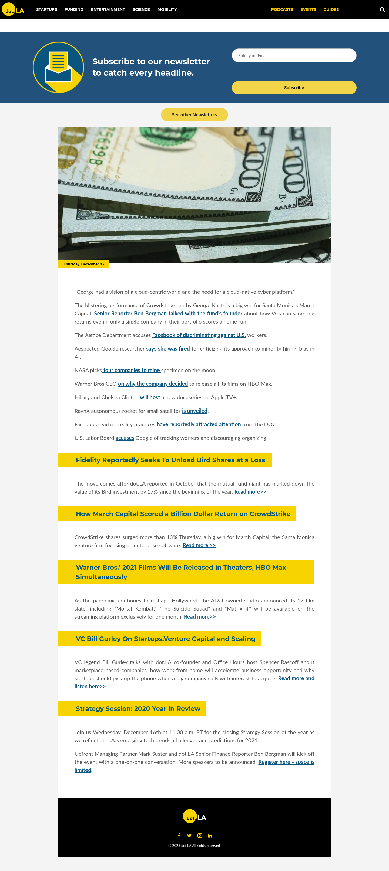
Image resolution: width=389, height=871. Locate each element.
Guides (331, 9)
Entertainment (108, 9)
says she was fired (168, 348)
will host (150, 397)
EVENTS (308, 9)
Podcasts (282, 9)
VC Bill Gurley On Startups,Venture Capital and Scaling (166, 639)
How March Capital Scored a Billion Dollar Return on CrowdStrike (183, 514)
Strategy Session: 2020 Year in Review (138, 708)
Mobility (167, 9)
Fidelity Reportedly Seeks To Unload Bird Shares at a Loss (171, 460)
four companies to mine (131, 370)
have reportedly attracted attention (199, 424)
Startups (46, 9)
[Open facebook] (179, 835)
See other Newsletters (194, 114)
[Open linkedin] (209, 835)
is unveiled (194, 410)
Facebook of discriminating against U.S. (199, 335)
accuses (125, 437)
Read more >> (199, 545)
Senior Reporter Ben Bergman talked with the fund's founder (168, 313)
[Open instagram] (199, 835)
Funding (74, 9)
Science (141, 9)
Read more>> (250, 491)
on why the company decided (153, 383)
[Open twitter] (189, 835)
